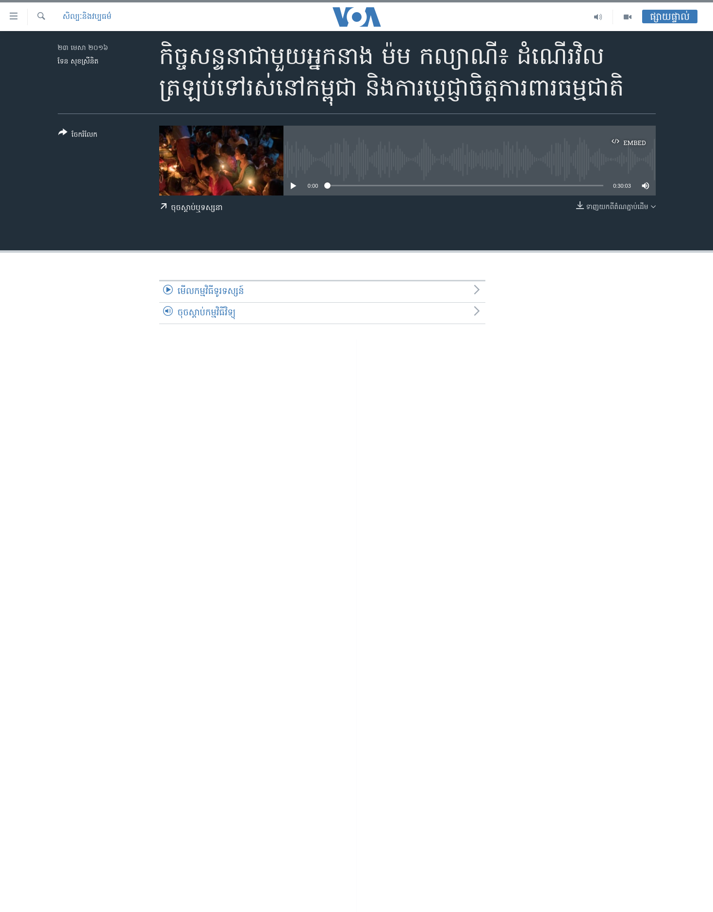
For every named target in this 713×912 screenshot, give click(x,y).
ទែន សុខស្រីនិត (78, 62)
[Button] (78, 136)
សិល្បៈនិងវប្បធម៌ (87, 17)
